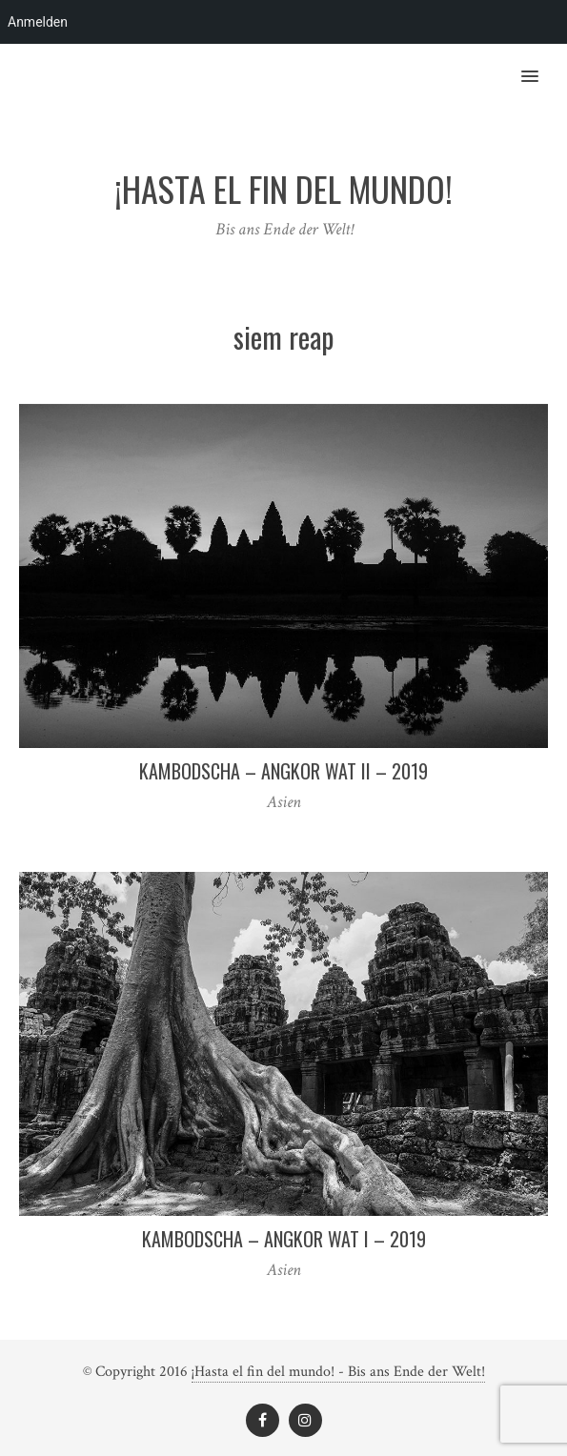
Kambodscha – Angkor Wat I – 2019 (284, 1238)
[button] (541, 64)
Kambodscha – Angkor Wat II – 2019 (283, 771)
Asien (284, 802)
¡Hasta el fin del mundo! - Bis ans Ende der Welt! (338, 1372)
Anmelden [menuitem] (38, 22)
